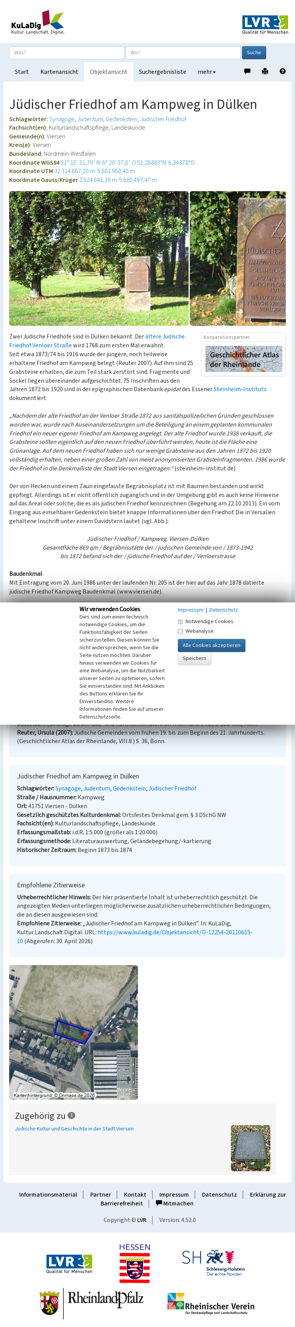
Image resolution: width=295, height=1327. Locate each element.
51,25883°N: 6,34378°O (166, 162)
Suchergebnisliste (162, 72)
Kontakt (135, 1194)
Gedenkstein (122, 119)
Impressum (174, 1194)
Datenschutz (219, 1194)
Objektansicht (109, 72)
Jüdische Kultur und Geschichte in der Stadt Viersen (74, 1129)
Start (22, 72)
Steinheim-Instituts (240, 389)
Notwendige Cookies (206, 621)
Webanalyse (196, 631)
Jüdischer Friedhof (163, 119)
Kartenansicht (59, 72)
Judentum (90, 119)
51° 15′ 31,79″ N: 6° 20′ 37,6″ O (98, 162)
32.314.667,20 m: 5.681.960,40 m (94, 171)
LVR (141, 1220)
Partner (100, 1194)
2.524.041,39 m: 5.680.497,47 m (118, 180)
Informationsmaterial (48, 1194)
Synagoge (62, 119)
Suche (254, 53)
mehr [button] (207, 72)
